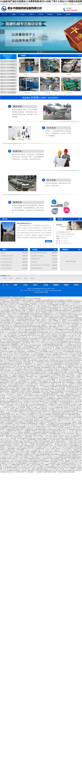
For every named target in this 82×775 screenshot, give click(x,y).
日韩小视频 (21, 325)
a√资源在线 (18, 331)
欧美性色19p (38, 341)
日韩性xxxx (77, 364)
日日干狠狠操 (24, 331)
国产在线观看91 (26, 452)
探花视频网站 (23, 427)
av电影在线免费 (39, 370)
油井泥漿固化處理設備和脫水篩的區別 (38, 252)
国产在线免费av (48, 328)
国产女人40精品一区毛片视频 (61, 404)
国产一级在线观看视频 (63, 369)
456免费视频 (37, 455)
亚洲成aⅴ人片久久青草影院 (65, 345)
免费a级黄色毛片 (25, 339)
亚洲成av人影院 (64, 454)
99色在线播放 (10, 364)
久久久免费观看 (72, 356)
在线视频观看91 (7, 403)
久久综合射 (40, 420)
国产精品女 (69, 413)
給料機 (25, 278)
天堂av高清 (53, 314)
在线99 (29, 360)
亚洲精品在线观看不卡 (41, 404)
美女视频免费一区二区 (46, 350)
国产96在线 (62, 373)
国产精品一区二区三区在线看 (29, 328)
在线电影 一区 (55, 472)
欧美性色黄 (17, 397)
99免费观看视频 (18, 323)
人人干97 (67, 469)
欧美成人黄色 (7, 442)
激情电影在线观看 (40, 301)
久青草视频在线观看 (21, 398)
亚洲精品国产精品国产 (23, 375)
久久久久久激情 (38, 414)
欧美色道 (75, 426)
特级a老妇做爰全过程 (34, 463)
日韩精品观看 (43, 306)
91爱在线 (15, 353)
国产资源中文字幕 (34, 454)
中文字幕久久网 (4, 307)
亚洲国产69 (43, 425)
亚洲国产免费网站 (33, 435)
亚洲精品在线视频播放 (59, 416)
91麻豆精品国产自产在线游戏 (67, 444)
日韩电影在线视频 (44, 389)
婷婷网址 (69, 455)
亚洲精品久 (61, 353)
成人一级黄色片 (11, 408)
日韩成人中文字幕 (47, 447)
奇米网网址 (22, 391)
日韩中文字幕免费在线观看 (41, 405)
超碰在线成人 (28, 304)
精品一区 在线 (44, 342)
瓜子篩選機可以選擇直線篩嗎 (7, 255)
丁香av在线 (72, 369)
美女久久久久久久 (36, 342)
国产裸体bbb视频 (44, 410)
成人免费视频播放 (47, 414)
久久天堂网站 (32, 457)
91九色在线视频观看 (59, 329)
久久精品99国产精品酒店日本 (18, 417)
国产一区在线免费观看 (18, 319)
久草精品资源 (65, 306)
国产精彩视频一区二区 (30, 301)
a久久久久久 (61, 422)
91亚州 (70, 454)
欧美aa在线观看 (32, 331)
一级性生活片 (64, 320)
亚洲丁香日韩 (64, 408)
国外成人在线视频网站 (52, 336)
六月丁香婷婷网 (47, 420)
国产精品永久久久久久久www (46, 407)
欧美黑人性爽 (71, 350)
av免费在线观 (60, 417)
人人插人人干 (28, 450)
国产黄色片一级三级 (29, 370)
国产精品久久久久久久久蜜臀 (13, 472)
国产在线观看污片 (40, 398)
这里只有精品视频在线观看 (54, 382)
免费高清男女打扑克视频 (40, 372)
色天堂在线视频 (76, 395)
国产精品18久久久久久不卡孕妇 (56, 376)
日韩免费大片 (72, 375)
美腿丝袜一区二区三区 (60, 450)
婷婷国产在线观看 (36, 345)
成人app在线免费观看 (24, 354)
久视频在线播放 (76, 307)
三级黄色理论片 (9, 436)
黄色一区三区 (46, 383)
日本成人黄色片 (56, 341)
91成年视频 (61, 304)
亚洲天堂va (44, 319)
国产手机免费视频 (10, 303)
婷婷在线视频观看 (8, 378)
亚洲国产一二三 (44, 463)
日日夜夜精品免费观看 (58, 361)
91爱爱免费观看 (54, 386)
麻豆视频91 (31, 405)
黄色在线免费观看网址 (65, 425)
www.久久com (14, 413)
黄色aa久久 (28, 417)
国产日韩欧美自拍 (77, 309)
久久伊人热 (67, 353)
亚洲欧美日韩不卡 (31, 427)
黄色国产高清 (37, 458)
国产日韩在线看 (76, 389)
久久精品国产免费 (36, 450)
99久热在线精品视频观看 (23, 313)
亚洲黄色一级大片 (30, 361)
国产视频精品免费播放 (5, 417)
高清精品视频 (76, 435)
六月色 (43, 450)
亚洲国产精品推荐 (53, 403)
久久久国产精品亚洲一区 (10, 394)
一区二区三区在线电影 (57, 427)
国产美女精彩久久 (32, 320)
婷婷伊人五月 (41, 451)
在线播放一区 (29, 407)
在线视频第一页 (56, 320)
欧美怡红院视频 (18, 369)
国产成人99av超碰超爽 (37, 400)
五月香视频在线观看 (28, 429)
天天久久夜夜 (25, 323)
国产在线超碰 (46, 452)
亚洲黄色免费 (16, 419)
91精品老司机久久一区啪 (32, 311)
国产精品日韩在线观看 (44, 441)
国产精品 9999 (44, 426)
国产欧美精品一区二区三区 (54, 388)
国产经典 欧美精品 (17, 361)
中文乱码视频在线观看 (52, 304)
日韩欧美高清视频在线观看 (52, 425)
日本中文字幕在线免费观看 (74, 408)
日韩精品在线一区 (14, 335)
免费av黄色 (9, 357)
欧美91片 (15, 306)
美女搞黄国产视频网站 (34, 373)
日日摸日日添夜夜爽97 (42, 439)
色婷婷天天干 (11, 356)
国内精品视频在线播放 (42, 332)
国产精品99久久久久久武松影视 (39, 348)
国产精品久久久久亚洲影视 (68, 311)
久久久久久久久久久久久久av (35, 344)
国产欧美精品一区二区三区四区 (26, 383)
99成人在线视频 (62, 335)
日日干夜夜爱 (23, 389)
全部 (79, 55)
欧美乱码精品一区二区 (63, 426)
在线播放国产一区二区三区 (27, 426)
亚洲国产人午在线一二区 (50, 445)
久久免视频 (43, 458)
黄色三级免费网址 (53, 426)
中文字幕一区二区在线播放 (54, 348)
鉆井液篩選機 (4, 92)
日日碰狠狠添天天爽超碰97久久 (14, 470)
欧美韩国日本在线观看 (20, 300)
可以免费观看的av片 (30, 309)
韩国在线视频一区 (53, 432)
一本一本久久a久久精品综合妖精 (39, 336)
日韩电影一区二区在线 (36, 430)
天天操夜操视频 (60, 438)
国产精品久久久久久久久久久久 (39, 304)
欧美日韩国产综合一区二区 (63, 325)
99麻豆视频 (56, 444)
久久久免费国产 (18, 435)
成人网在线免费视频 (54, 373)
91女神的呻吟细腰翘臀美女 (28, 347)
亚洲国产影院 (69, 301)
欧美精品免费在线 (23, 338)
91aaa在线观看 (64, 309)
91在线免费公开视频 (17, 441)
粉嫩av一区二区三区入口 (58, 410)
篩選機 (2, 61)
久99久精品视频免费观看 (65, 403)
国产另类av (20, 385)
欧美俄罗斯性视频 (22, 317)
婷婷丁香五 (72, 379)
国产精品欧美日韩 (10, 367)
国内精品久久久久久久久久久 (56, 351)
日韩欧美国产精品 (54, 360)
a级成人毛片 (61, 467)
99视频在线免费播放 (40, 444)
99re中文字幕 (74, 403)
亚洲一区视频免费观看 (69, 414)
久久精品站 (53, 464)
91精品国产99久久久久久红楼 (55, 311)
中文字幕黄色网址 (53, 461)
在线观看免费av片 (28, 432)
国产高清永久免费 (28, 466)
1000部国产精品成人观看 (34, 460)
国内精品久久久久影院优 (11, 366)
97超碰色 (31, 455)
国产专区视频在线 (43, 311)
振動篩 (11, 278)
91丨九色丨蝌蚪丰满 (45, 386)
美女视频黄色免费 (57, 310)
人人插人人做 (20, 329)
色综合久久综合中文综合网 (37, 445)
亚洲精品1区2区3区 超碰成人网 (63, 464)
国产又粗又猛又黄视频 (42, 470)
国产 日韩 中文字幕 (38, 366)
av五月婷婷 (4, 464)
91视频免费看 (55, 354)
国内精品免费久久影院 (38, 391)
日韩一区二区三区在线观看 (63, 323)
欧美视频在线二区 (23, 378)
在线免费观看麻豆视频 (11, 401)
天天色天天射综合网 (63, 401)
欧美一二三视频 (24, 436)
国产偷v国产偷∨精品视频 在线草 (68, 405)
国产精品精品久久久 (18, 466)
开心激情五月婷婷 (45, 392)
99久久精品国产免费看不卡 (54, 439)
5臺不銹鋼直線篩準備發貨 (6, 262)
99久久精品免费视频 (32, 303)
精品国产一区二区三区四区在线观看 (65, 433)
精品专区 (47, 301)
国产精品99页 (67, 417)
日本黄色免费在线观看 (51, 467)
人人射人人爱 (71, 334)
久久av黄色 (64, 364)
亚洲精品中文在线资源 (27, 369)
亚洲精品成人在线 (12, 360)
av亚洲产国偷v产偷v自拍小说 (74, 331)
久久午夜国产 (52, 448)
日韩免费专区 (67, 376)
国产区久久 (73, 353)
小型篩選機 (4, 73)
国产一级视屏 (3, 339)
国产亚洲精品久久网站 (76, 397)
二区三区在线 (17, 339)
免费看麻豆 (24, 320)
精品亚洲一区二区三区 (59, 394)
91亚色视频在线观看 (59, 338)
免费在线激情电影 (38, 369)
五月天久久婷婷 (41, 358)
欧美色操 (30, 438)
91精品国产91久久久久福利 (58, 447)
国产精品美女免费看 (49, 466)
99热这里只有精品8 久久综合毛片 (42, 353)
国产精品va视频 (72, 358)
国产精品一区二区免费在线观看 (16, 372)
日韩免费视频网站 (43, 376)
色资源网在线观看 (65, 397)
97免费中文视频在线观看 (37, 469)
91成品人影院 (78, 379)
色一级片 (36, 378)
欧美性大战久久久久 (64, 430)
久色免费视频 (26, 454)
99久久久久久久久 (67, 420)
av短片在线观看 (38, 447)
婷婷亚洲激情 (47, 375)
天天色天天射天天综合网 (28, 322)
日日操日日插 (78, 391)
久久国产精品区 (22, 413)
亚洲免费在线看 (64, 341)
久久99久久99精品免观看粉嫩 (21, 405)
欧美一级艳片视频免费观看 (53, 458)
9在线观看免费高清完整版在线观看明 (72, 457)
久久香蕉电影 (48, 354)
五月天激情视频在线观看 (61, 342)
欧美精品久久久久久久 (76, 425)
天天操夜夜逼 (70, 378)
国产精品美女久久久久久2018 (33, 394)
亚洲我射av (73, 411)
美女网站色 (40, 314)
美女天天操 (79, 411)
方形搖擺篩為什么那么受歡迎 (36, 255)
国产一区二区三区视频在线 (14, 348)
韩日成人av (36, 385)
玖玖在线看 (57, 423)
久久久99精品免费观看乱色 (30, 334)
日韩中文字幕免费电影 (20, 423)
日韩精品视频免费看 (46, 367)
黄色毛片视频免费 (9, 351)
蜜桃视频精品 (41, 356)
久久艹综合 (30, 381)
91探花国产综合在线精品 (36, 411)
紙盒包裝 (32, 278)
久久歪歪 (17, 356)
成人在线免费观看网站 (13, 427)
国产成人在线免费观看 (16, 363)
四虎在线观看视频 (33, 314)
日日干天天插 (73, 460)
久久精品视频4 (50, 372)
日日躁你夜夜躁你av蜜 (29, 325)
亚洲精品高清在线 (73, 441)
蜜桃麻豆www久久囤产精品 (43, 364)
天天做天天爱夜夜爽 (28, 458)
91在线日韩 (39, 452)
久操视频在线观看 (68, 438)
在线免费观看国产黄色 (24, 358)
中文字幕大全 (57, 408)
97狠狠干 (22, 444)
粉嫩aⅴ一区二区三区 (47, 341)
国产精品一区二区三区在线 (37, 307)
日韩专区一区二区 (41, 379)
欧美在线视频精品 (34, 461)
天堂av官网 (12, 469)
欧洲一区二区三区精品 (53, 357)
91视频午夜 (15, 357)
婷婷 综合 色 (69, 450)
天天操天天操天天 (49, 451)
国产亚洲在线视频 (6, 328)
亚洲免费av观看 (77, 416)
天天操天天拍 (63, 400)
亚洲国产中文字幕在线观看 (27, 472)
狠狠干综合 (58, 370)
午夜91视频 (50, 408)
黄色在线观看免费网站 (66, 423)
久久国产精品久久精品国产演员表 (22, 382)
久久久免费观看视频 (35, 367)
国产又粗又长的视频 (12, 410)
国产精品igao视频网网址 (38, 417)
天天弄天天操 (57, 303)
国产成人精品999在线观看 (17, 442)
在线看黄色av (9, 445)
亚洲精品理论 (77, 363)
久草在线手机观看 (46, 472)
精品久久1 (2, 341)
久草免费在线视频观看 (46, 300)
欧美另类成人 (42, 363)
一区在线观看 (50, 404)
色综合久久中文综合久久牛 (10, 304)
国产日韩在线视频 (52, 323)
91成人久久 (67, 304)
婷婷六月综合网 (10, 382)
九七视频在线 (19, 432)
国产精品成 (5, 376)
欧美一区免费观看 (25, 316)
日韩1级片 (15, 378)
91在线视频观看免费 (50, 398)
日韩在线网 (70, 360)
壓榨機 (4, 278)
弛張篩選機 (4, 64)
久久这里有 (31, 378)
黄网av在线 (34, 470)
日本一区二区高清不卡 (64, 328)
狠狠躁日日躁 (18, 303)
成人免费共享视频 (60, 367)
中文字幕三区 (77, 378)
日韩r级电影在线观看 (10, 450)
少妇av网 (38, 325)
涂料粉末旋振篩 (33, 262)
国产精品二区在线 (38, 383)
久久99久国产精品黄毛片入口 (63, 319)
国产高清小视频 (54, 353)
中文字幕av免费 (20, 392)
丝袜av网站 (72, 398)
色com (15, 317)
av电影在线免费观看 (23, 332)
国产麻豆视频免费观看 (5, 363)
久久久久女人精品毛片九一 (17, 395)
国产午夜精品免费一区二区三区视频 (44, 416)
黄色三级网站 (34, 360)
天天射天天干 (68, 339)
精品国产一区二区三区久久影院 (36, 436)
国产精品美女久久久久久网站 (7, 300)
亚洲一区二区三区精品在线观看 (54, 363)
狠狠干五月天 (18, 408)
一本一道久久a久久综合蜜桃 (62, 379)
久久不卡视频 (32, 404)
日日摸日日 (16, 445)
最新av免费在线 (70, 316)
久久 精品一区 (14, 439)
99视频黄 (61, 392)
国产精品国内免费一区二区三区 (25, 353)
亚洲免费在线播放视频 (22, 438)
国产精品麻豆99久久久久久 (9, 432)
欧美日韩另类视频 (31, 398)
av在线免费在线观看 (30, 351)
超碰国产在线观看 (12, 385)
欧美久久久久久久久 (41, 457)
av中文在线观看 (19, 447)
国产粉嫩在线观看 (58, 407)
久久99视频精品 (13, 376)
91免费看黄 (62, 469)
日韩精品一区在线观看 (11, 313)
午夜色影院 (30, 350)
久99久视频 (25, 420)
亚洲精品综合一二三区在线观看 (46, 423)
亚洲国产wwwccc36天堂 (17, 458)
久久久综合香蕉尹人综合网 (55, 419)
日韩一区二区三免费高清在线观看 (20, 314)
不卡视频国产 (11, 452)
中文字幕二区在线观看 (60, 466)
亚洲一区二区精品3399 (57, 420)
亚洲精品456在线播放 (69, 329)
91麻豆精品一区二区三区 (69, 407)
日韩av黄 (53, 441)
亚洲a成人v (13, 329)
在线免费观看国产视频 (24, 335)
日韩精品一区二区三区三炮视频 (10, 383)
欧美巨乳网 (3, 398)
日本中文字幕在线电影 (24, 445)
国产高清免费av (48, 307)
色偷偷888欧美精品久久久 (62, 441)
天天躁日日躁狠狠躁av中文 (36, 313)
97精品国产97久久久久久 (31, 364)
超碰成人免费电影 (37, 381)
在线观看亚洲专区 (71, 366)
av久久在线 (33, 354)
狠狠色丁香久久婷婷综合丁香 (50, 442)
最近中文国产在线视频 (67, 363)
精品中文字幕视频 (28, 442)
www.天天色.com (69, 416)
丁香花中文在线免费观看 (31, 451)
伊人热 (71, 426)
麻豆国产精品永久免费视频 (10, 416)
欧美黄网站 (30, 410)
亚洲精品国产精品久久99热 (49, 438)
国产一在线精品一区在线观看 (19, 388)
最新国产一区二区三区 (66, 389)
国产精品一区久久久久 (56, 383)
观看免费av (28, 342)
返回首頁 (65, 4)
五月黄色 (45, 322)
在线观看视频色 (52, 463)
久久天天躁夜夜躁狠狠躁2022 (37, 316)
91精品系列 (17, 400)
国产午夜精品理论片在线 (14, 345)
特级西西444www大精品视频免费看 (18, 381)
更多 (51, 219)
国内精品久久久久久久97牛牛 (27, 397)
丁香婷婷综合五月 (23, 344)
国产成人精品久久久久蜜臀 (75, 404)
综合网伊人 (73, 469)
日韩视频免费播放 (36, 392)
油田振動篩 (3, 252)
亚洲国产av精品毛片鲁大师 (33, 389)
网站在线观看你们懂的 (56, 364)
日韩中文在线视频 (23, 457)
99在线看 (4, 386)
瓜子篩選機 (4, 86)
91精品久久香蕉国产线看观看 (57, 460)
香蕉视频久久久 (49, 444)
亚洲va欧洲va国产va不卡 (21, 350)
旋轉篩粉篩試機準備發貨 (6, 265)
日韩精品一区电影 (61, 429)
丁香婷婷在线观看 (10, 448)
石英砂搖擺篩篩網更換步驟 (36, 268)
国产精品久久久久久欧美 (24, 386)
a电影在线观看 (67, 395)
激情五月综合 (18, 452)
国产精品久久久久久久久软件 (44, 413)
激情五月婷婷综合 (63, 472)
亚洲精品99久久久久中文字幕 (68, 303)
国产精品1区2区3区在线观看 (62, 332)
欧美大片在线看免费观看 (68, 382)
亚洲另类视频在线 (55, 454)
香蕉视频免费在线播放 (45, 454)
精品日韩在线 (26, 461)
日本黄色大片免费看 (39, 422)
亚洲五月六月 (53, 316)
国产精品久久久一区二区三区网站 (10, 460)
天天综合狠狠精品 (4, 381)
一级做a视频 (67, 460)
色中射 (50, 410)
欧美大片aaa (52, 332)
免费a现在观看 (59, 344)
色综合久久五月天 (49, 450)
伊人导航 (9, 457)
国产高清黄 (25, 435)
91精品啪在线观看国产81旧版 (7, 320)
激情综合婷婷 (44, 326)
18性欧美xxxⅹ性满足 (11, 398)
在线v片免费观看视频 (29, 447)
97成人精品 (64, 470)
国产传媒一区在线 (37, 442)
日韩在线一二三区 (6, 395)
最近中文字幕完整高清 (31, 356)
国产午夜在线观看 (36, 408)
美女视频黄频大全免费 (11, 430)
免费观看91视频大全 (29, 319)
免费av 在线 (43, 467)
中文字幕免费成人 (30, 300)
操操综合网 (54, 334)
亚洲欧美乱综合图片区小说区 (36, 310)
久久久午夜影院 (10, 397)
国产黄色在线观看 (23, 460)
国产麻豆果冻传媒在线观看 (22, 341)
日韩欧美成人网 (9, 319)
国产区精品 (55, 300)
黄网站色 (47, 316)
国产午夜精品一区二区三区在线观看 (16, 407)
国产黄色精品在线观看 (5, 458)
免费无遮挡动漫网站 (56, 413)
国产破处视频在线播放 (68, 351)
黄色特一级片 (5, 338)
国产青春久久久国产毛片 (46, 455)
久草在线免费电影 (37, 432)
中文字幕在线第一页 (35, 425)
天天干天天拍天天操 (47, 347)
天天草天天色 (50, 329)
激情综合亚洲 (61, 386)
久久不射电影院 (23, 414)
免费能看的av (18, 310)
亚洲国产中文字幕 (57, 306)
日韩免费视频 (40, 328)
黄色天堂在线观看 (73, 332)
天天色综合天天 (63, 331)
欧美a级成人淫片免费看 (40, 397)
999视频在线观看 (40, 361)
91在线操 (53, 367)
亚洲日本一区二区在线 (31, 379)
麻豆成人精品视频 (28, 395)
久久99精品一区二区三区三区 (18, 379)
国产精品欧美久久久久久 (49, 313)
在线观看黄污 (72, 383)
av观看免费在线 (21, 376)
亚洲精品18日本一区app (67, 322)
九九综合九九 (3, 410)
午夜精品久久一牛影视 (46, 325)
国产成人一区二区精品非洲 (54, 322)
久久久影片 (61, 461)
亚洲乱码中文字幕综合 (44, 360)
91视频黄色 (74, 422)
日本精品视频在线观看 (15, 347)
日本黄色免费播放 (20, 450)
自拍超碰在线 (60, 445)
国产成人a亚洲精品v (22, 360)
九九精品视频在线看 (22, 410)
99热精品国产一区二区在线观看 (68, 458)
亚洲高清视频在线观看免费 (49, 344)
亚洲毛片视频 (65, 439)
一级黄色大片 (61, 436)
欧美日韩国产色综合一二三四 (17, 301)
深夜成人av (52, 391)
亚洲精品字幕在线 (20, 394)
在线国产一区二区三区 (35, 323)
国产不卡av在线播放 (77, 423)
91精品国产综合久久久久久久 (73, 313)
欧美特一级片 (78, 350)
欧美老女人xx (20, 430)
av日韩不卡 (36, 376)
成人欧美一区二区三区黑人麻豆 (22, 469)
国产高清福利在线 (8, 419)
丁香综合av (20, 403)
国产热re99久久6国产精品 (54, 470)
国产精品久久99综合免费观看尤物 (66, 317)
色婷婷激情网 (45, 432)
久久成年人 (22, 451)
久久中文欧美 (37, 350)
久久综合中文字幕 (10, 463)
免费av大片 (16, 451)
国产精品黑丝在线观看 (53, 345)
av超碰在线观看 (28, 329)
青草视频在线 (46, 400)
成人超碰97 (16, 455)
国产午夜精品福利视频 (75, 347)
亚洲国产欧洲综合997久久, (29, 357)
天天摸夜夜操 (30, 414)
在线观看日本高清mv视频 (14, 316)
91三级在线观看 (21, 309)
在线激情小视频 (19, 429)
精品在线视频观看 (15, 342)
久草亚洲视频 (58, 385)
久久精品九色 (33, 358)
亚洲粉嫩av (5, 375)
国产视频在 (8, 414)
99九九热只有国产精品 (26, 400)
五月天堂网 (12, 331)
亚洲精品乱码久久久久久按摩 (73, 381)
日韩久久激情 (62, 381)
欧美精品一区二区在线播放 (11, 325)
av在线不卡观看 (26, 367)
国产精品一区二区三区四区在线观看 (8, 332)
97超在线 (7, 344)
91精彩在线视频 (52, 326)
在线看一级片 (10, 323)
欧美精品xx (40, 435)
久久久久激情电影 (69, 338)
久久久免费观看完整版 (76, 319)
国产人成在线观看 (26, 408)
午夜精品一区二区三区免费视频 (50, 411)
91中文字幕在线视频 (28, 385)
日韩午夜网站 (67, 361)
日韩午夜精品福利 (8, 306)
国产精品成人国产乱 (76, 361)
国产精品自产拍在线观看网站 (31, 433)
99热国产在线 (28, 392)
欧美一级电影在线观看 (19, 351)
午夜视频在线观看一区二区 (41, 448)
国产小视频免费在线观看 (13, 389)
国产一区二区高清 (4, 392)
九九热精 (18, 448)
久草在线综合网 (41, 303)
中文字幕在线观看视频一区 (53, 309)
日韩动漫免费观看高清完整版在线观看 (22, 326)
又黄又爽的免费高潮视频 (74, 372)
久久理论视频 (18, 320)
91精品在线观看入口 (63, 334)
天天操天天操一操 (17, 404)
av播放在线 (77, 439)
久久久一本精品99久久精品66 (44, 334)
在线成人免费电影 (50, 379)
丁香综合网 (38, 300)
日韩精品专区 (53, 301)
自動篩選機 (4, 67)
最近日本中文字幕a (61, 442)
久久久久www (35, 363)
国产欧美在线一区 (6, 354)
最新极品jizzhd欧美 (77, 454)
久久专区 (54, 325)
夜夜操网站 (65, 385)
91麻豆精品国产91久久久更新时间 (31, 441)
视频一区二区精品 (25, 464)
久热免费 (24, 303)
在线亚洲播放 (55, 328)
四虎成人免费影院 (28, 306)
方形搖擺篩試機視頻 (34, 258)
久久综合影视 (44, 323)
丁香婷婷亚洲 (76, 450)
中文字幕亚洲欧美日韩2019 (50, 366)
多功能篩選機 (4, 76)
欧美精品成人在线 (47, 381)
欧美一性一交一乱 (9, 369)
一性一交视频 (36, 306)
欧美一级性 (20, 334)
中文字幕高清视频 (51, 319)
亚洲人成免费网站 (44, 351)
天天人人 (55, 455)
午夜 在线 (5, 356)
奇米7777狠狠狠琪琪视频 (17, 454)
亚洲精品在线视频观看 (75, 451)
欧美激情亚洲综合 (61, 301)
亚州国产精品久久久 (5, 347)
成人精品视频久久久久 (63, 336)
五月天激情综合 (65, 370)
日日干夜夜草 (52, 395)
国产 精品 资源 (62, 432)
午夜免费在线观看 (32, 332)
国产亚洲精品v (68, 367)
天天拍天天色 (18, 367)
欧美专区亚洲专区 (66, 419)
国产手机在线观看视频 (12, 386)
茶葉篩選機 (4, 83)
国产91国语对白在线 (61, 313)
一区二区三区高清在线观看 (7, 405)
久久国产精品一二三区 (14, 307)
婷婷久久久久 (65, 383)
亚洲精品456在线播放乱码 (12, 358)
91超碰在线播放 (60, 395)
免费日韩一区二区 (62, 366)
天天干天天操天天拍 (5, 425)
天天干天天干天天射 (8, 361)
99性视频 (11, 317)
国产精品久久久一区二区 (62, 356)
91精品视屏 (33, 452)
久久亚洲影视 (20, 304)
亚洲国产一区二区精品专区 (67, 388)
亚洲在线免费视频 (18, 422)
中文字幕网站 (12, 392)
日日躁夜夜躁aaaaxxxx (5, 379)
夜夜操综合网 (71, 364)
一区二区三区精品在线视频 (50, 436)
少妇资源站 (23, 356)
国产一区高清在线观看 (26, 345)
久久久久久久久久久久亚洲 (6, 455)
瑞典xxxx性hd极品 (37, 438)
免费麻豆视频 (47, 314)
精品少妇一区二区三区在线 (22, 425)
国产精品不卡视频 (32, 420)
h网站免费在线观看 (53, 317)
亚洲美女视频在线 (29, 372)
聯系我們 (80, 4)
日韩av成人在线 (63, 360)
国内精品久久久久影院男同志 (41, 419)
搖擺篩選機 (4, 80)
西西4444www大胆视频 (40, 339)
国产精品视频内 (59, 391)
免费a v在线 (10, 404)
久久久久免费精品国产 (62, 314)
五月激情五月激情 (40, 427)
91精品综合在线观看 (10, 341)
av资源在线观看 (29, 376)
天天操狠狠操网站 (14, 391)
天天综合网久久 (63, 378)
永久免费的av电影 (51, 429)
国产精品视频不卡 (60, 339)
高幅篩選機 (4, 70)
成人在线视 (19, 322)
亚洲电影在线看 (6, 301)
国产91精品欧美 (56, 347)
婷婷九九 (73, 419)
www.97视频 (22, 439)
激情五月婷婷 (57, 451)
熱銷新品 (23, 55)
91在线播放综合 (59, 398)
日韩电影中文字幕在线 (72, 470)
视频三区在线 (77, 338)
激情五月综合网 (46, 430)
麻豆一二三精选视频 (30, 444)
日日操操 (2, 351)
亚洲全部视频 (75, 413)
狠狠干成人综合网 (42, 338)
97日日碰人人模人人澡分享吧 (51, 435)
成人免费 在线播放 (33, 338)
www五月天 (46, 331)
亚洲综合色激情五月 (67, 310)
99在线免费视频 (4, 426)
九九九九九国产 (43, 388)
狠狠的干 (63, 413)
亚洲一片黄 (21, 306)
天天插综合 (33, 335)
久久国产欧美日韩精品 (35, 464)
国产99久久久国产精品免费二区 (68, 348)
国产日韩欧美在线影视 (54, 389)
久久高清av (72, 430)
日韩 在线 (20, 357)
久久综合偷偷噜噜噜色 (74, 445)
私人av (37, 351)
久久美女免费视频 (52, 433)
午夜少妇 (46, 391)
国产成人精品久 (9, 466)
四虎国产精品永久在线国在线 (39, 329)
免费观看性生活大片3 (25, 307)
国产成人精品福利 (61, 316)
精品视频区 (54, 401)
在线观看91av (71, 401)
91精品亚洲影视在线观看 (58, 414)
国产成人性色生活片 (27, 348)
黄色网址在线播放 (77, 447)
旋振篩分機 (18, 278)
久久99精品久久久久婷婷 (54, 405)
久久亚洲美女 (37, 426)
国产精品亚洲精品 (31, 416)
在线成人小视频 (26, 470)
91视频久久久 (38, 347)
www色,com (74, 304)
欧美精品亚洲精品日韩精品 (50, 422)
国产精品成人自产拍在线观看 (22, 373)
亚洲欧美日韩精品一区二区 (71, 394)
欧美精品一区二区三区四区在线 (51, 469)
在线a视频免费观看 (6, 329)
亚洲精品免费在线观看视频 (40, 429)
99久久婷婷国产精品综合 (49, 370)
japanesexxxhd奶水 (31, 467)
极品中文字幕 (77, 438)
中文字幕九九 (48, 427)
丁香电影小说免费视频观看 (9, 336)
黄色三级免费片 (63, 350)
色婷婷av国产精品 (77, 345)
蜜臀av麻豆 (62, 357)
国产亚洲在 (10, 451)
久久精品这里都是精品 (41, 309)
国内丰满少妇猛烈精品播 (64, 411)
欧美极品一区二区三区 (24, 411)
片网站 (66, 467)
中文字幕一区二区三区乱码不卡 (40, 317)
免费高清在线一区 (44, 460)
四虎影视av (14, 334)
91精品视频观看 (49, 303)
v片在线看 (13, 425)
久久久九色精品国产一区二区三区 (54, 358)
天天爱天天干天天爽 (71, 466)
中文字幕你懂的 (76, 342)
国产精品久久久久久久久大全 (65, 435)
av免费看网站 (27, 430)
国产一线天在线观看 (44, 461)
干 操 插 (38, 467)
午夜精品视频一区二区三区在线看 (72, 427)
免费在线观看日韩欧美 (73, 452)
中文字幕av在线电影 (58, 457)
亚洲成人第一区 (44, 373)
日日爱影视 (36, 395)
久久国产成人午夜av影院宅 (51, 335)
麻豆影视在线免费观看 (42, 357)
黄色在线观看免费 (7, 444)
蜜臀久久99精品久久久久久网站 (44, 320)
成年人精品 (47, 356)
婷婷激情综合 (61, 300)
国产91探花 (25, 404)
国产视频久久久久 (35, 386)
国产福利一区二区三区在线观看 (63, 448)
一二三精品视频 (38, 472)
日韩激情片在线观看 (5, 413)
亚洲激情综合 (7, 454)
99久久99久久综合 (54, 331)
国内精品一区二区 (21, 416)
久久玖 (4, 353)
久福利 (24, 361)
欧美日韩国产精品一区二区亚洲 (66, 354)
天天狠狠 (70, 309)
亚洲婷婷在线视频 (36, 326)
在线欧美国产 (10, 339)
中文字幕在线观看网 (56, 375)
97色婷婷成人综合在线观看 (26, 419)
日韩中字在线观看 (51, 339)
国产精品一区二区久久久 (9, 350)
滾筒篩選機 (4, 89)
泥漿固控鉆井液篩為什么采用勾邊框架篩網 (39, 265)
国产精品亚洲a (22, 311)
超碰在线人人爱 (65, 375)
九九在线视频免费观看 (30, 439)
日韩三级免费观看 (48, 310)
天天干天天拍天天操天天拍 (16, 433)
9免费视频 (11, 400)
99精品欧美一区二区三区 (50, 417)
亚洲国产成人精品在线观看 (75, 306)
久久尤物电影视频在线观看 (46, 394)
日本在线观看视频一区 (9, 423)
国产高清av (36, 410)
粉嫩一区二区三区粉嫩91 (16, 461)
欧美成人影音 (14, 311)
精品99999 (71, 439)
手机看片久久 (55, 381)
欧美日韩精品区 (16, 444)
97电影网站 (32, 341)
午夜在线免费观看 (65, 347)
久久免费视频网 (4, 348)
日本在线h (65, 358)
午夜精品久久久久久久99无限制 (46, 385)
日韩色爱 (13, 322)
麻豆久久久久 (20, 401)
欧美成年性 (66, 398)
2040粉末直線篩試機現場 (6, 268)
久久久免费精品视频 (71, 429)
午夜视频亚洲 (29, 391)
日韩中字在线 (55, 350)
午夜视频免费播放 (14, 344)
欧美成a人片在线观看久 (38, 466)
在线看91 (69, 342)
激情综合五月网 (48, 361)
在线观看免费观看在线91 (33, 423)
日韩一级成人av (15, 354)
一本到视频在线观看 (10, 429)
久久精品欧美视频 (9, 422)
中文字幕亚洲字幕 (10, 447)
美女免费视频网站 (76, 339)
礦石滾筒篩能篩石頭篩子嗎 (6, 258)
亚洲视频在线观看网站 (5, 311)
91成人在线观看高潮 (31, 413)
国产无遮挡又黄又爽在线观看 (71, 410)
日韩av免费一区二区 (19, 364)
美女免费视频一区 (8, 370)
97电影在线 (73, 328)
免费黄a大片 (68, 436)
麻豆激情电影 (71, 472)
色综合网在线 (49, 457)
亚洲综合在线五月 (73, 341)
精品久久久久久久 (54, 452)
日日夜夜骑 (44, 345)
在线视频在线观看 (54, 392)
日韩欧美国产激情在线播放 (60, 372)
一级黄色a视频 (12, 438)
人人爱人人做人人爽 (71, 335)
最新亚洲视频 (77, 301)
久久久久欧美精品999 (69, 344)
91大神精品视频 (54, 430)
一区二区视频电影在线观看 (14, 464)
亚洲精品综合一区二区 (16, 420)
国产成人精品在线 (24, 455)
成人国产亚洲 (40, 331)
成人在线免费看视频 (28, 422)
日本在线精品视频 (76, 310)
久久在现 (23, 342)
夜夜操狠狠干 (44, 408)
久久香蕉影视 (15, 457)
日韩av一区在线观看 (14, 338)
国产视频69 (46, 403)
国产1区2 (50, 306)
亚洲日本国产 (68, 357)
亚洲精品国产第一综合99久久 (28, 448)
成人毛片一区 (73, 370)
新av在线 (18, 426)
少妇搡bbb (53, 356)
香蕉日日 (66, 445)
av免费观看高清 (4, 452)
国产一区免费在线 (13, 375)
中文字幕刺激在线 (63, 452)
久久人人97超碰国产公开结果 (50, 369)
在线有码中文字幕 (44, 395)
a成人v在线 (7, 335)
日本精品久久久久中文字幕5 (36, 375)
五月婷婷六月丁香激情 (16, 328)
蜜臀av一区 (78, 432)
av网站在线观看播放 (5, 433)
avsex (6, 316)
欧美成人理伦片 (40, 335)
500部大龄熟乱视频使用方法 (22, 463)
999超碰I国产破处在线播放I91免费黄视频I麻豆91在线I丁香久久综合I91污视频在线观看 (41, 1)
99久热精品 (29, 317)
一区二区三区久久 (70, 432)
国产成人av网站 (15, 414)
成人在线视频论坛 (42, 433)
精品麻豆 (77, 388)
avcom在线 (69, 442)
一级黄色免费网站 (75, 325)
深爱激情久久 (25, 310)
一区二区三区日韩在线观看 (70, 392)
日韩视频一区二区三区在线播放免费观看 (48, 378)
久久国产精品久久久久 (62, 326)
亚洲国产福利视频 (9, 435)
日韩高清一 (36, 407)
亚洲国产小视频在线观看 (33, 388)
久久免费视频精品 (72, 467)
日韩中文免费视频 (54, 400)
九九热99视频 (13, 309)
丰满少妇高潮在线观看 (73, 320)
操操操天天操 (12, 426)
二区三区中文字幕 (65, 451)
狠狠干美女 (37, 319)
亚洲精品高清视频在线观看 (72, 386)
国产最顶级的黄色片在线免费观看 (25, 366)
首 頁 (4, 14)
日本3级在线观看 (40, 354)
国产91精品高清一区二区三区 (44, 401)
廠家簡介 (73, 4)
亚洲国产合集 (14, 403)
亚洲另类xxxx (50, 338)
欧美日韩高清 (16, 436)
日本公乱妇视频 (39, 322)
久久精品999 (51, 342)
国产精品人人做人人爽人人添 (23, 336)
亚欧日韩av (3, 448)
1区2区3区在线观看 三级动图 (7, 310)
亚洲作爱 (32, 339)
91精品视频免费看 (62, 455)
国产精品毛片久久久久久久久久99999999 (62, 307)
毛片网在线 (9, 353)
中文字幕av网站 (9, 326)
